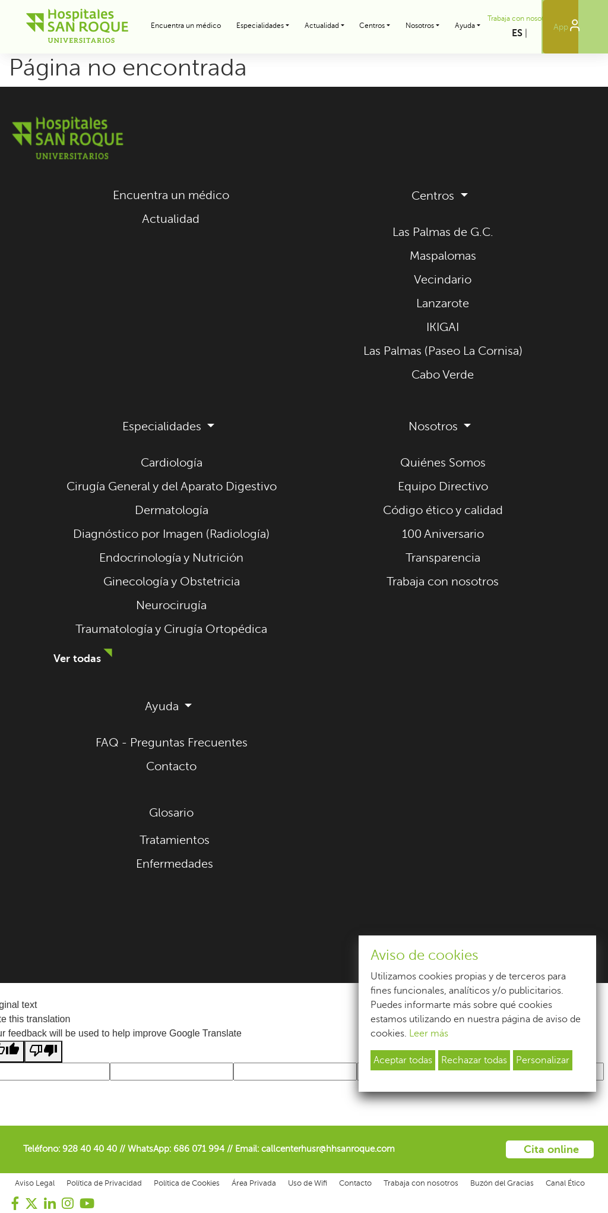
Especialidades (163, 426)
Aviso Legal (35, 1183)
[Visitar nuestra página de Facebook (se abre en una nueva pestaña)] (15, 1203)
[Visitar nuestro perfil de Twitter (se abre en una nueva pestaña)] (31, 1203)
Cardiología (171, 463)
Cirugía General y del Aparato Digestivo (171, 486)
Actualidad (171, 219)
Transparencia (443, 558)
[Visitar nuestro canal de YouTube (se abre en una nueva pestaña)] (87, 1203)
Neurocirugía (171, 605)
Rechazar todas (474, 1060)
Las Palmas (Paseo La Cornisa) (442, 351)
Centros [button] (372, 25)
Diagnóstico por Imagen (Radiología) (171, 534)
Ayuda (163, 706)
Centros (434, 196)
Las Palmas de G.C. (442, 232)
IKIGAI (442, 327)
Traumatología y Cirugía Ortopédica (171, 629)
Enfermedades (174, 864)
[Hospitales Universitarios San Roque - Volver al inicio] (65, 27)
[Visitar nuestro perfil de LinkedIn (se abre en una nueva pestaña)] (50, 1203)
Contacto (171, 766)
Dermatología (171, 510)
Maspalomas (443, 256)
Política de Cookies (187, 1183)
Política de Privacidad (104, 1183)
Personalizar (542, 1060)
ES (517, 33)
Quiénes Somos (443, 463)
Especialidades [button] (260, 25)
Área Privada (254, 1183)
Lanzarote (442, 303)
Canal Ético (565, 1183)
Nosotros (434, 426)
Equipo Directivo (443, 486)
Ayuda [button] (465, 25)
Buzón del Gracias (502, 1183)
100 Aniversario (443, 534)
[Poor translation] (43, 1052)
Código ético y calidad (443, 510)
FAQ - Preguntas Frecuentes (172, 742)
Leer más (428, 1033)
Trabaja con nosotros (520, 18)
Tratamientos (175, 840)
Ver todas (77, 658)
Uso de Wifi (307, 1183)
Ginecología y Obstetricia (171, 581)
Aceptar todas (402, 1060)
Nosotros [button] (420, 25)
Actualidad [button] (322, 25)
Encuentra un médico (186, 25)
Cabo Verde (442, 375)
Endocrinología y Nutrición (171, 558)
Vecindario (442, 279)
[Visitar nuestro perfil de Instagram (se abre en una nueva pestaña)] (68, 1203)
